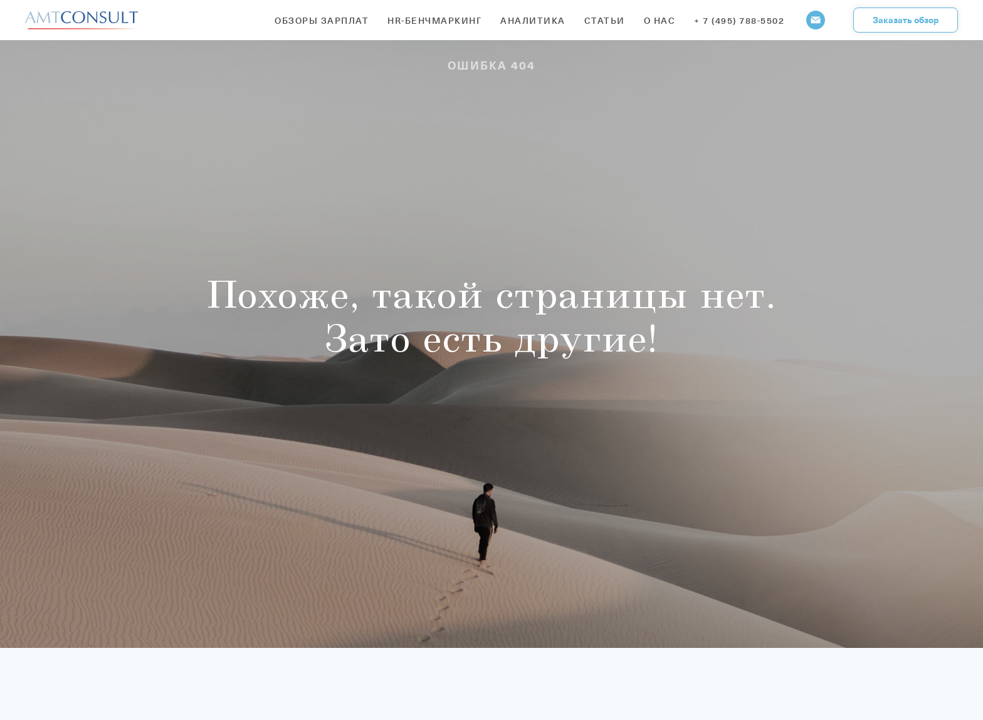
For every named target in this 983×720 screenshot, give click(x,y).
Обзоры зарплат (322, 20)
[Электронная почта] (815, 20)
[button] (905, 20)
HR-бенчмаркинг (434, 20)
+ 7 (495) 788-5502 (739, 20)
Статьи (604, 20)
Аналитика (532, 20)
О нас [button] (660, 20)
